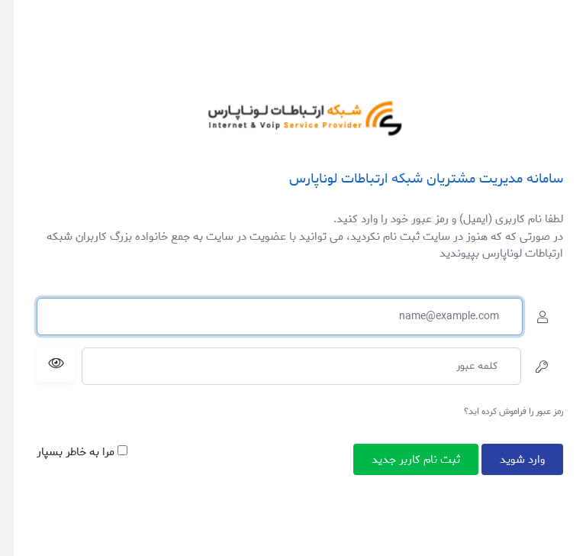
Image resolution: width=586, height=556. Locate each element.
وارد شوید (522, 459)
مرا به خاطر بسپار (82, 452)
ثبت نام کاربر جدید (416, 459)
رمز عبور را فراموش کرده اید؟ (513, 411)
